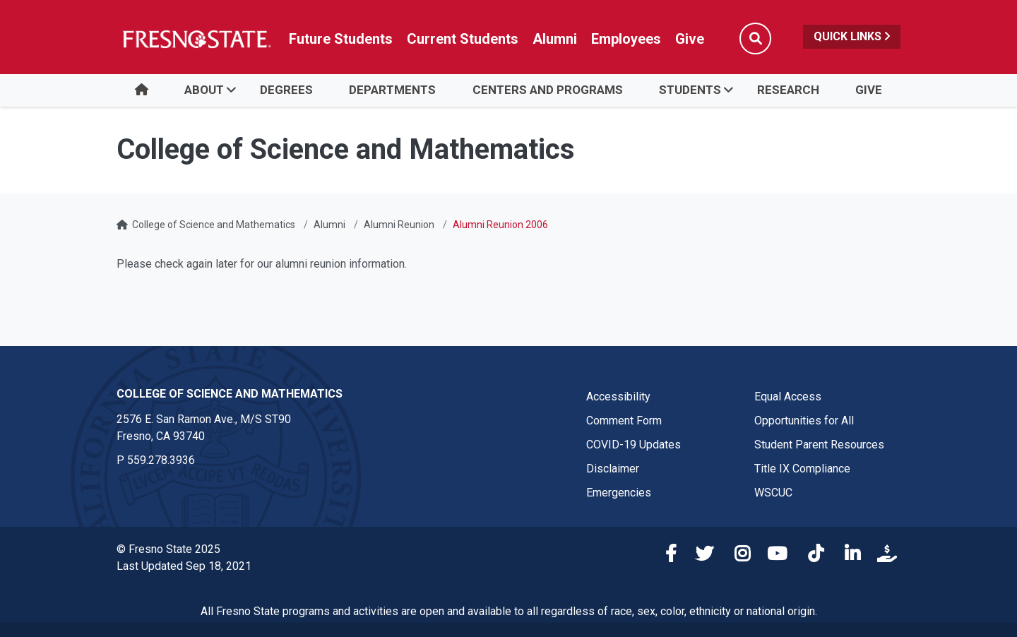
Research (788, 90)
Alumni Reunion (399, 224)
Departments (392, 90)
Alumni (329, 224)
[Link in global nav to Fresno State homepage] (196, 39)
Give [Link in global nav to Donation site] (689, 38)
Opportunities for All (804, 420)
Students (690, 90)
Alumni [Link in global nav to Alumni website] (555, 38)
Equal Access (787, 396)
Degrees (286, 90)
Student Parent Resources (819, 444)
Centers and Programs (547, 90)
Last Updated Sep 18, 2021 (184, 566)
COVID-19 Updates (633, 444)
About (204, 90)
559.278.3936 (161, 460)
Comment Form (624, 420)
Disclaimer (612, 468)
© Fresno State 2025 (168, 549)
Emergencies (618, 492)
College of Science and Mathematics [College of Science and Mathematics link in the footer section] (230, 393)
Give (868, 90)
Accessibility (618, 396)
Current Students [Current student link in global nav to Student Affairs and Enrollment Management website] (462, 38)
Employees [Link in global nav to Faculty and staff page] (626, 38)
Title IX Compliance (802, 468)
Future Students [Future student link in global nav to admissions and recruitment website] (341, 38)
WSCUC (773, 492)
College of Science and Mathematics (213, 224)
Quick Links (852, 36)
